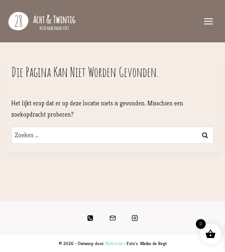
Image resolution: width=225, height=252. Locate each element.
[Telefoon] (90, 218)
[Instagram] (134, 218)
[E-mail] (112, 218)
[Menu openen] (208, 21)
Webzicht (114, 243)
